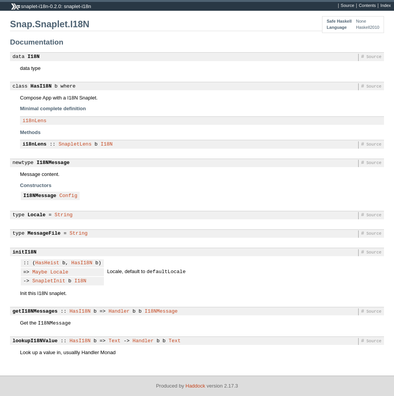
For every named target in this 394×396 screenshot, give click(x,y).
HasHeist (47, 263)
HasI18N (41, 86)
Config (68, 195)
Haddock (195, 386)
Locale (37, 215)
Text (114, 341)
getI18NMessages (35, 311)
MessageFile (44, 233)
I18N (34, 56)
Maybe (39, 272)
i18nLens (35, 121)
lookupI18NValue (35, 341)
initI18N (25, 252)
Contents (367, 5)
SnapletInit (48, 281)
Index (386, 5)
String (64, 215)
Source (347, 5)
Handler (119, 311)
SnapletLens (75, 144)
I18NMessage (53, 162)
